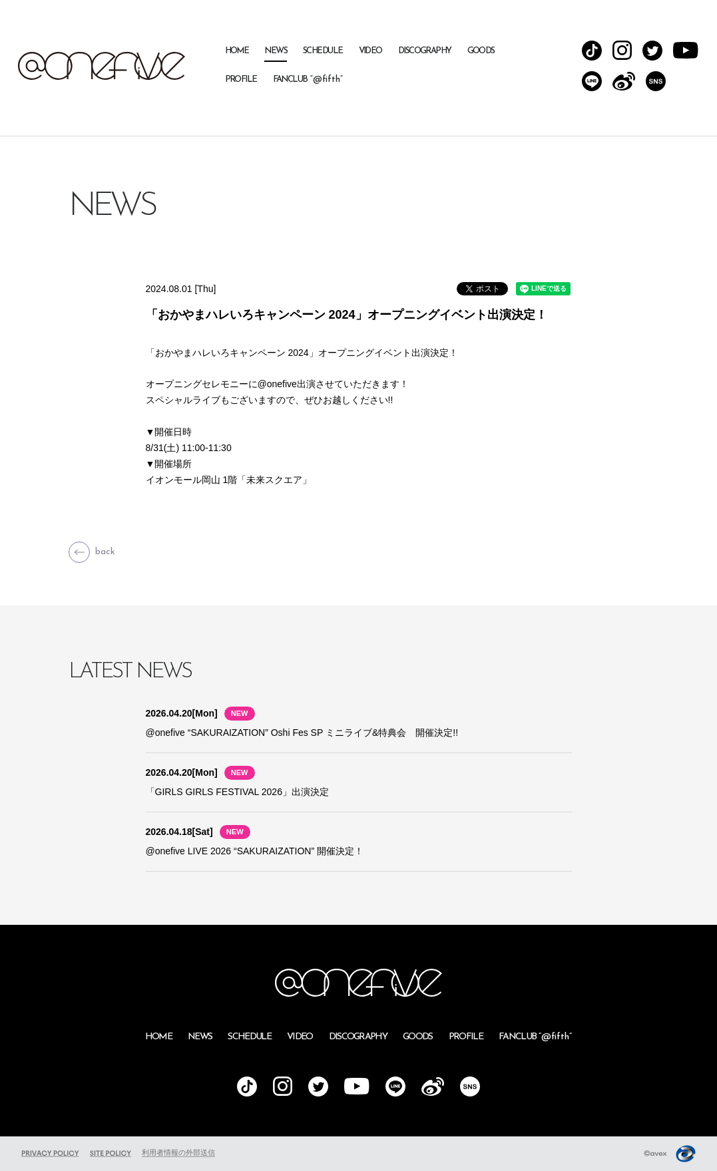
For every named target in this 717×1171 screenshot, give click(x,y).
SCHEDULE (323, 51)
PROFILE (241, 79)
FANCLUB (308, 79)
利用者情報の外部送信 (178, 1152)
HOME (237, 51)
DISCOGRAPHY (424, 51)
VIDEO (370, 51)
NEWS (275, 51)
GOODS (481, 51)
